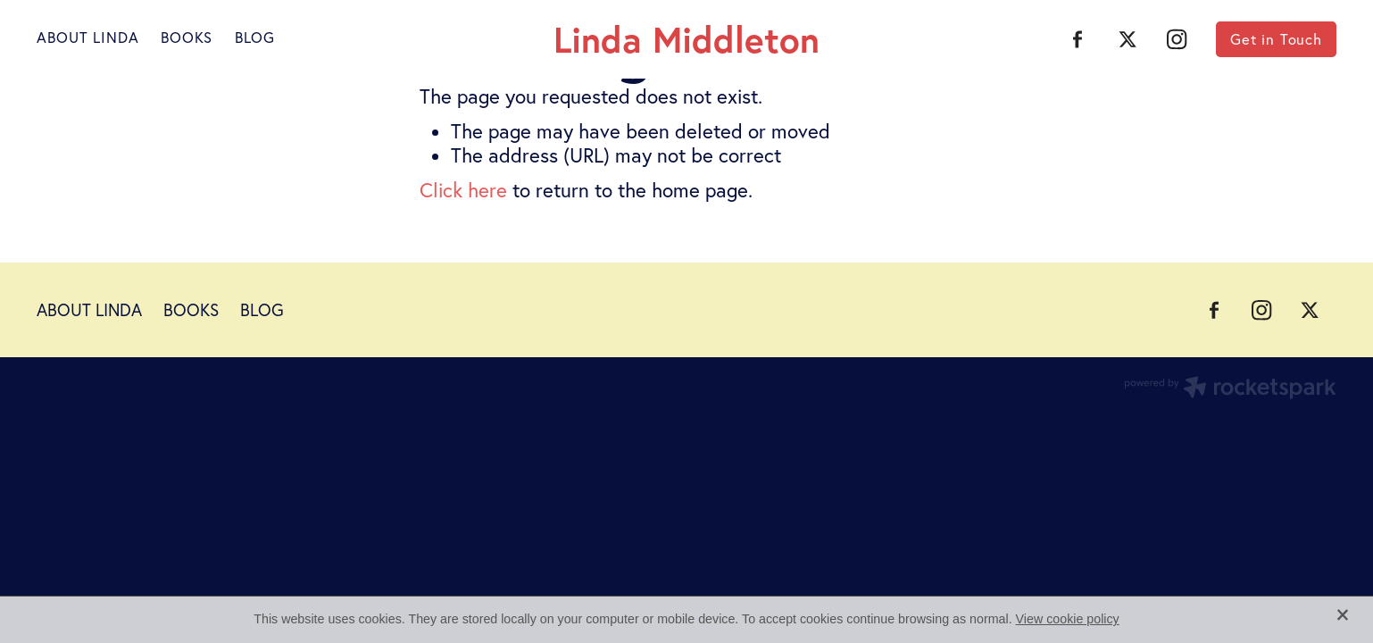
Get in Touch (1276, 39)
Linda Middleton (686, 39)
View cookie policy (1067, 619)
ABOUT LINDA (87, 37)
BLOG (255, 37)
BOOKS (186, 37)
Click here (463, 190)
